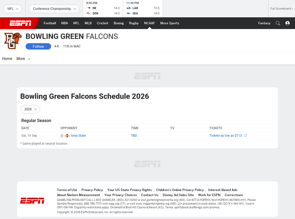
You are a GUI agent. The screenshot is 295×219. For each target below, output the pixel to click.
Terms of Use (67, 190)
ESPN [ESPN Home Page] (20, 23)
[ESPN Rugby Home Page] (134, 23)
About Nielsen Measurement (78, 195)
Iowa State (78, 135)
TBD (134, 135)
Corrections (234, 195)
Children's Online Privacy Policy (180, 190)
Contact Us (149, 195)
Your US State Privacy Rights (129, 190)
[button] (278, 23)
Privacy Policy (92, 190)
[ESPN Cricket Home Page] (102, 23)
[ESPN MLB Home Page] (88, 23)
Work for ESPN (209, 195)
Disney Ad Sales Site (178, 195)
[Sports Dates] (54, 9)
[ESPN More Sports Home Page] (169, 23)
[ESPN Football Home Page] (50, 23)
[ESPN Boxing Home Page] (119, 23)
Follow (38, 46)
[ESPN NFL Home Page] (76, 23)
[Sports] (12, 9)
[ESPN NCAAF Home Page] (149, 23)
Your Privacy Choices (120, 195)
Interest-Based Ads (222, 190)
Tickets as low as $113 (228, 135)
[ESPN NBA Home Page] (64, 23)
